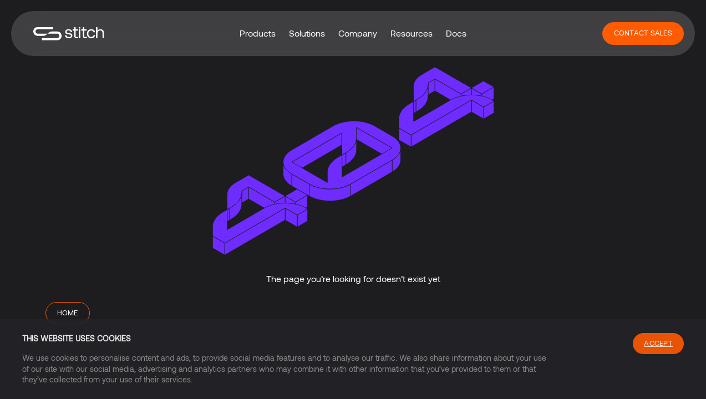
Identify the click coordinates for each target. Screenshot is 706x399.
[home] (68, 33)
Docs (456, 33)
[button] (257, 33)
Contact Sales (643, 32)
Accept (658, 343)
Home (67, 312)
